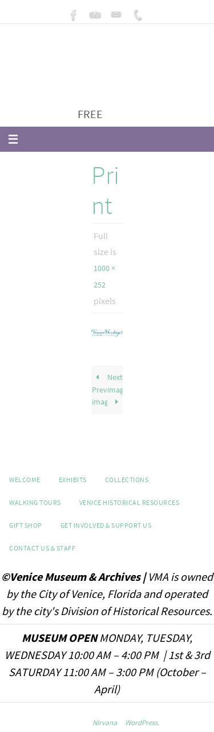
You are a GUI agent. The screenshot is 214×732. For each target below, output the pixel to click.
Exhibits (73, 479)
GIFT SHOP (25, 525)
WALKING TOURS (35, 502)
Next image (115, 389)
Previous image (99, 389)
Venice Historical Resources (129, 502)
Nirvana (104, 722)
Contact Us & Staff (42, 548)
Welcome (25, 479)
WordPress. (142, 722)
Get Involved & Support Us (106, 525)
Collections (127, 479)
